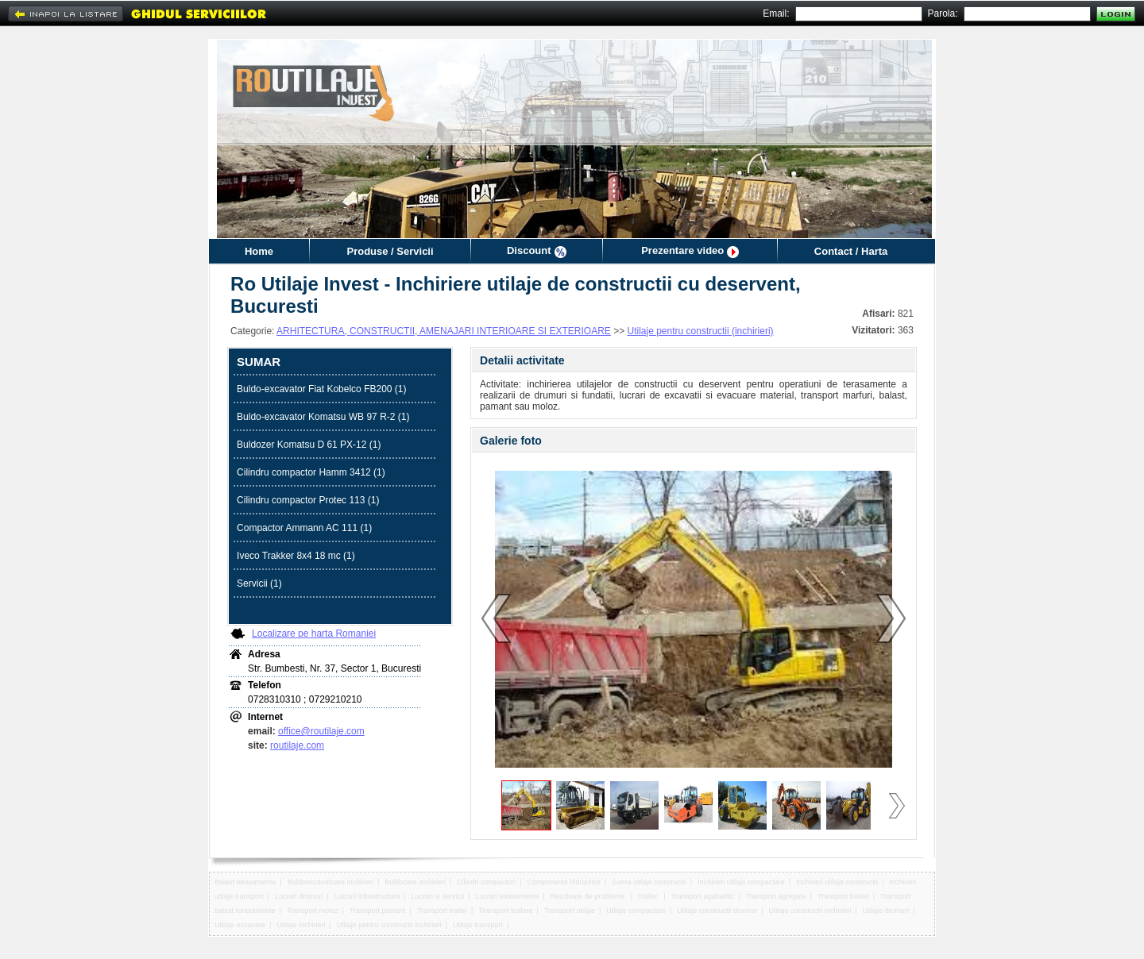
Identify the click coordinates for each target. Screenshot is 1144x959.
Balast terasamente (245, 882)
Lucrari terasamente (507, 896)
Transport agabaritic (703, 896)
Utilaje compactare (636, 911)
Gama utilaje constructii (649, 882)
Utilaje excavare (239, 925)
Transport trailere (505, 911)
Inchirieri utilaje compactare (741, 882)
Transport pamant (378, 911)
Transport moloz (312, 911)
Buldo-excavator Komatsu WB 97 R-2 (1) (323, 416)
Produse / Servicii (389, 251)
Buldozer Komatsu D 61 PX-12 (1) (309, 444)
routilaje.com (297, 745)
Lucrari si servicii (438, 896)
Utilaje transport (478, 925)
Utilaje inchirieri (300, 925)
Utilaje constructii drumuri (717, 911)
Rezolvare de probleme (589, 896)
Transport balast (843, 896)
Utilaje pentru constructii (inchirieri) (701, 331)
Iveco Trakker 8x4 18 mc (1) (296, 555)
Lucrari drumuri (299, 896)
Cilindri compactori (486, 882)
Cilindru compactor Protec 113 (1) (308, 500)
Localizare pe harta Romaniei (314, 633)
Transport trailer (442, 911)
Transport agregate (776, 896)
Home (259, 251)
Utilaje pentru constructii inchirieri (389, 925)
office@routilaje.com (321, 731)
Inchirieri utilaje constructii (837, 882)
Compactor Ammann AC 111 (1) (304, 527)
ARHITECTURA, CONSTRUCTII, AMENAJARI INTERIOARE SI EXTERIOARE (443, 331)
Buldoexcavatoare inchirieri (330, 882)
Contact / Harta (850, 251)
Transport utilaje (569, 911)
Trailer (649, 896)
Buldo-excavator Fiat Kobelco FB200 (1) (321, 389)
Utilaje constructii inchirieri (810, 911)
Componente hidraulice (564, 882)
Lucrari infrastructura (367, 896)
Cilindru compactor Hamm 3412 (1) (311, 472)
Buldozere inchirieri (415, 882)
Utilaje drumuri (886, 911)
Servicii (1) (259, 583)
